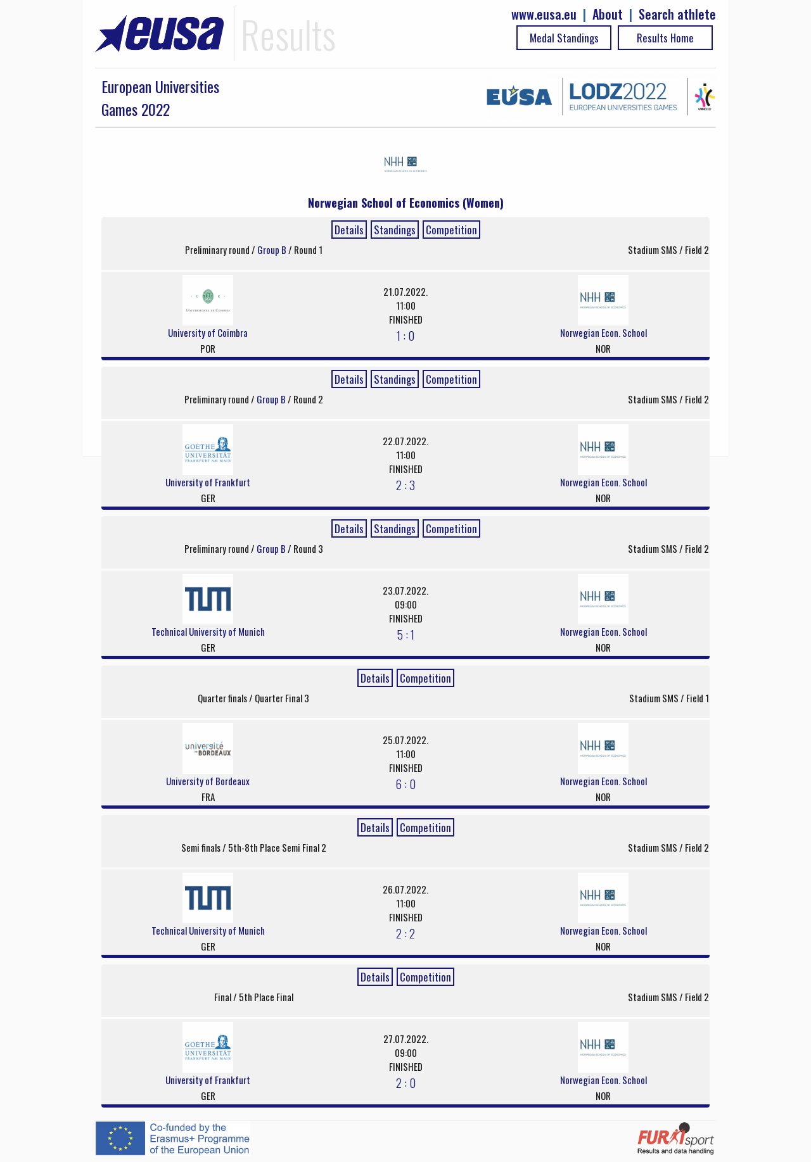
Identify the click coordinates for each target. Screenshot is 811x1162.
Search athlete (677, 14)
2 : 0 (406, 1082)
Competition (451, 229)
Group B (272, 249)
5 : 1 (405, 634)
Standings (395, 229)
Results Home (665, 38)
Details (349, 229)
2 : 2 (405, 933)
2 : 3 (405, 484)
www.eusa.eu (544, 14)
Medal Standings (564, 38)
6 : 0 (405, 783)
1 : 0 (405, 335)
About (607, 14)
